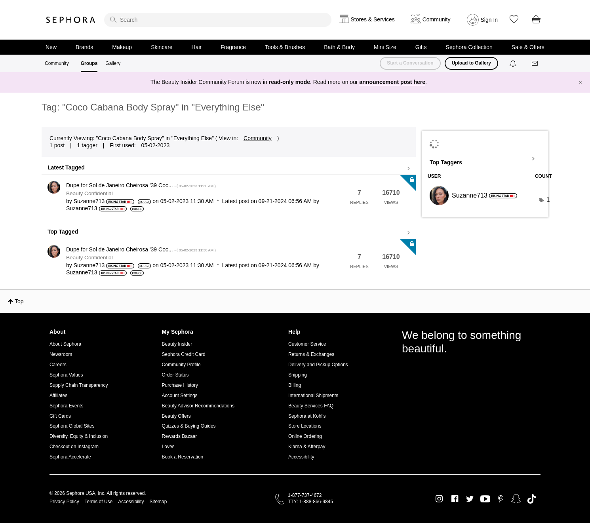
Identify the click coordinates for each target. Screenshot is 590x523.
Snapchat (516, 499)
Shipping (297, 375)
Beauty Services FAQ (310, 406)
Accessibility (301, 457)
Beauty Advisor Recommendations (198, 406)
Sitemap (158, 501)
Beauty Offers (176, 416)
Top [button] (19, 301)
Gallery (112, 63)
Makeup (122, 47)
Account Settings (180, 395)
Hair (197, 47)
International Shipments (313, 395)
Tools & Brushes (285, 47)
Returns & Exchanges (311, 354)
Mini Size (385, 47)
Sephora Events (66, 406)
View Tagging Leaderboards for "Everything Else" (485, 159)
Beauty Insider (177, 344)
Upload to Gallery (471, 63)
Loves (168, 446)
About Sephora (65, 344)
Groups (89, 63)
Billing (294, 385)
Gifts (421, 47)
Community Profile (181, 364)
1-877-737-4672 (305, 495)
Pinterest (501, 499)
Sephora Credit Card (184, 354)
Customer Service (307, 344)
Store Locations (304, 426)
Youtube (485, 499)
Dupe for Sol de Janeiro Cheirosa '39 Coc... (141, 185)
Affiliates (58, 395)
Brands (84, 47)
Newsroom (60, 354)
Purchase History (180, 385)
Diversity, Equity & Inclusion (78, 436)
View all (229, 169)
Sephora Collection (469, 47)
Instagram (439, 499)
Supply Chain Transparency (78, 385)
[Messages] (535, 63)
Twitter (470, 499)
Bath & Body (339, 47)
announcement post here (392, 82)
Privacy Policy (64, 501)
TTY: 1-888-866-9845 (310, 501)
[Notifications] (513, 63)
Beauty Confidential (89, 193)
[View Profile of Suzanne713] (89, 201)
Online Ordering (305, 436)
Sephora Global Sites (71, 426)
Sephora (71, 20)
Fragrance (233, 47)
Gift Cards (60, 416)
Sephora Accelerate (70, 457)
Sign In (489, 20)
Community (57, 63)
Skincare (161, 47)
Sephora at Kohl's (306, 416)
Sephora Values (66, 375)
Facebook (455, 499)
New (51, 47)
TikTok (532, 499)
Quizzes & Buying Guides (189, 426)
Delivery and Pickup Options (318, 364)
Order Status (175, 375)
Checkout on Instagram (74, 446)
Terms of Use (99, 501)
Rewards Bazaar (179, 436)
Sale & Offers (528, 47)
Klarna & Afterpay (306, 446)
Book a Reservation (183, 457)
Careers (58, 364)
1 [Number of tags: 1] (548, 199)
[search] (217, 20)
